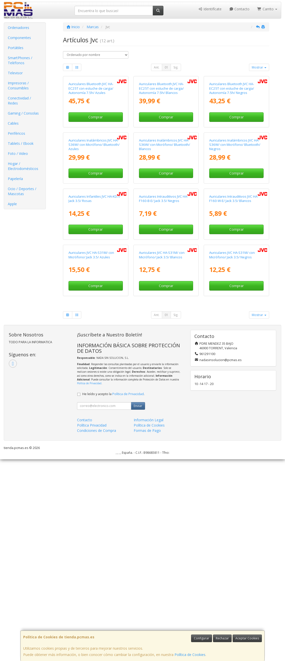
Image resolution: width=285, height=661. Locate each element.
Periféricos (16, 133)
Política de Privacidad (89, 585)
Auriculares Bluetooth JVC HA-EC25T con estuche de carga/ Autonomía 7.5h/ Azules (90, 139)
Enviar (138, 607)
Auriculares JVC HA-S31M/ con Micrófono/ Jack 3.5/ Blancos (162, 456)
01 (166, 67)
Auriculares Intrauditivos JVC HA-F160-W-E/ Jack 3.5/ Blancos (233, 349)
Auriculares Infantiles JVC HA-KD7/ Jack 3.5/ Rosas (94, 349)
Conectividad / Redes (19, 101)
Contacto (239, 9)
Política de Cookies (189, 654)
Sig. (175, 67)
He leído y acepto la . (113, 596)
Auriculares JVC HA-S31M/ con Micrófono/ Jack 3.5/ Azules (91, 456)
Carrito (267, 9)
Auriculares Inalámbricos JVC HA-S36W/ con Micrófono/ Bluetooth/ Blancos (164, 245)
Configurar (201, 638)
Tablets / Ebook (20, 143)
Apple (12, 203)
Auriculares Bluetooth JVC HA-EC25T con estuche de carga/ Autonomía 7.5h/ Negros (231, 139)
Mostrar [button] (259, 67)
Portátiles (15, 47)
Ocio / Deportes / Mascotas (22, 191)
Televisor (15, 73)
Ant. (156, 67)
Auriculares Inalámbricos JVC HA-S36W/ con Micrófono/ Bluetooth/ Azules (94, 245)
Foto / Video (18, 153)
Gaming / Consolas (23, 113)
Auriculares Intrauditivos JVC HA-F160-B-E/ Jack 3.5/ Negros (163, 349)
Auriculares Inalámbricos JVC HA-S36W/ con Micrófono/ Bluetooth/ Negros (234, 245)
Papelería (15, 178)
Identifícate (210, 9)
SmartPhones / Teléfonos (20, 60)
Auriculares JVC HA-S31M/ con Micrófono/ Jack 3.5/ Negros (232, 456)
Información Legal (148, 621)
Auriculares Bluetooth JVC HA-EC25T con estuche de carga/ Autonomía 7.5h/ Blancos (161, 139)
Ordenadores (18, 27)
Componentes (19, 37)
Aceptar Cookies (247, 638)
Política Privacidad (91, 626)
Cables (13, 123)
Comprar (95, 167)
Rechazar (222, 638)
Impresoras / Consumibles (18, 85)
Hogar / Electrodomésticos (23, 166)
